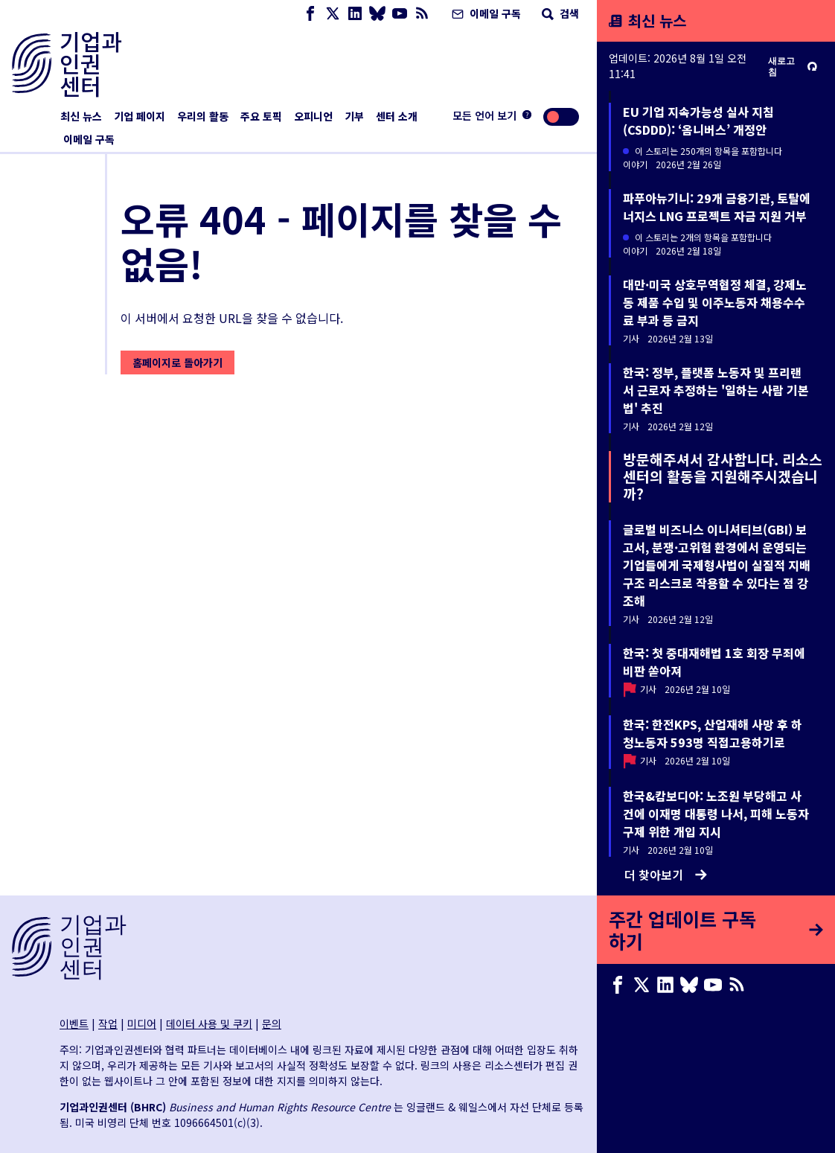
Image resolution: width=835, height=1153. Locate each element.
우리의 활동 (202, 116)
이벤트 (74, 1023)
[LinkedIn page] (355, 14)
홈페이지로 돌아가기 (177, 362)
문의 (271, 1023)
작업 (108, 1023)
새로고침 (792, 66)
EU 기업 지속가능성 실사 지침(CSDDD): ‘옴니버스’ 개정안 (698, 120)
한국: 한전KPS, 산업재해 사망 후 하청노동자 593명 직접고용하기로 (712, 733)
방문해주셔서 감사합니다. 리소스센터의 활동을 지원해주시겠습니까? (722, 476)
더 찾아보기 (665, 875)
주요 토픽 (261, 116)
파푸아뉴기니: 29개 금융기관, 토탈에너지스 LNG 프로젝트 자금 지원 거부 (716, 207)
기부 (354, 116)
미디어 (141, 1023)
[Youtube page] (400, 14)
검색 (559, 13)
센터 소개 (397, 116)
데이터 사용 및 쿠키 (209, 1023)
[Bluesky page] (377, 14)
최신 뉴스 (81, 116)
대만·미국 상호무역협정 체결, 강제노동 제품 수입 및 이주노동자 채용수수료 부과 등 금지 (715, 302)
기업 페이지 (139, 116)
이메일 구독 (485, 13)
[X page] (333, 14)
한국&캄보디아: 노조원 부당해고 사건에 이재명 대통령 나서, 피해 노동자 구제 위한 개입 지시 (716, 813)
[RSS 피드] (422, 14)
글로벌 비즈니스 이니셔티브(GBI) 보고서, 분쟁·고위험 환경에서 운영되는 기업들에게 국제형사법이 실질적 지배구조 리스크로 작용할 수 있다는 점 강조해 (716, 565)
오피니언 (313, 116)
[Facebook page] (310, 14)
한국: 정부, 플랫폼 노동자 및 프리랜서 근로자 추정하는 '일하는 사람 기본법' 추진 (716, 390)
